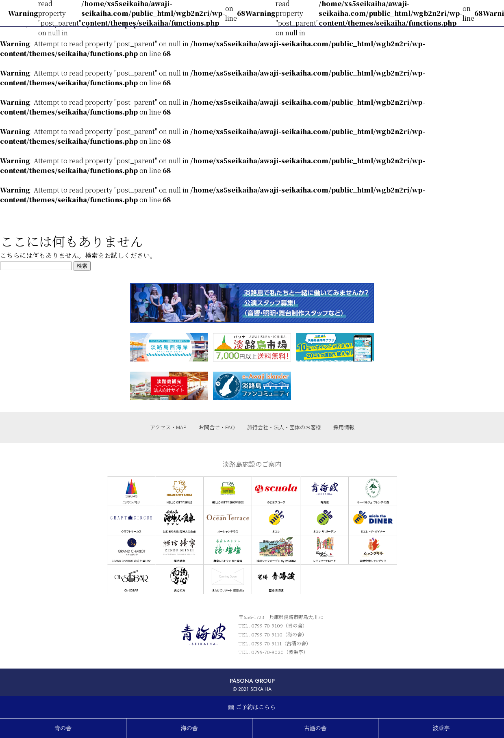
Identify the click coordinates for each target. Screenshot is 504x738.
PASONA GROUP (252, 681)
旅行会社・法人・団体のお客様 (284, 427)
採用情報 (343, 427)
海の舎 (189, 728)
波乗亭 (441, 728)
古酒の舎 (315, 728)
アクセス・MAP (168, 427)
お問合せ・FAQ (217, 427)
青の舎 (63, 728)
